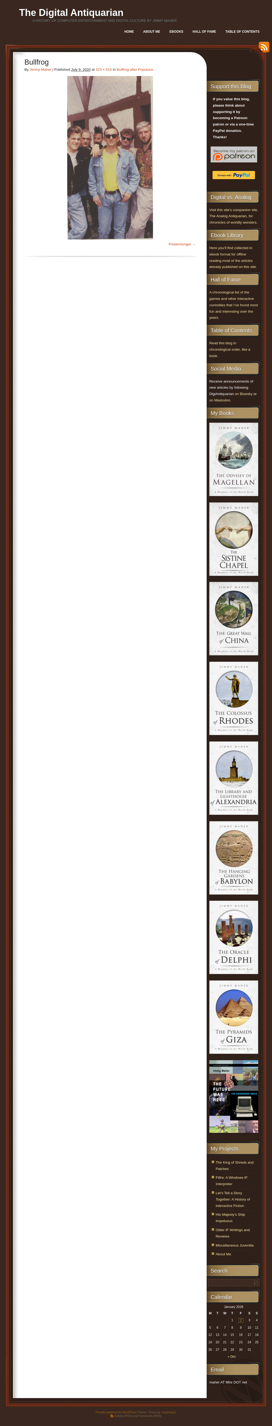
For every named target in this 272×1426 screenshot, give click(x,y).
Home (129, 31)
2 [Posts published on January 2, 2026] (241, 1320)
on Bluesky (244, 394)
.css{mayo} (168, 1412)
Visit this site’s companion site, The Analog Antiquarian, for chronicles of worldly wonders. (233, 216)
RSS (262, 49)
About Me (151, 31)
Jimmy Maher (41, 70)
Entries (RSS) (123, 1415)
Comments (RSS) (150, 1415)
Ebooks (176, 31)
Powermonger (180, 244)
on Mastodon (219, 400)
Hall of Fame (204, 31)
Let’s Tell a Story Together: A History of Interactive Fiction (233, 1199)
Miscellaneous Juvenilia (235, 1245)
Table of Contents (243, 31)
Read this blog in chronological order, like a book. (229, 349)
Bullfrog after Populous (135, 70)
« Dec (232, 1356)
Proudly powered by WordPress (116, 1412)
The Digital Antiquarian (71, 12)
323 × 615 (104, 70)
